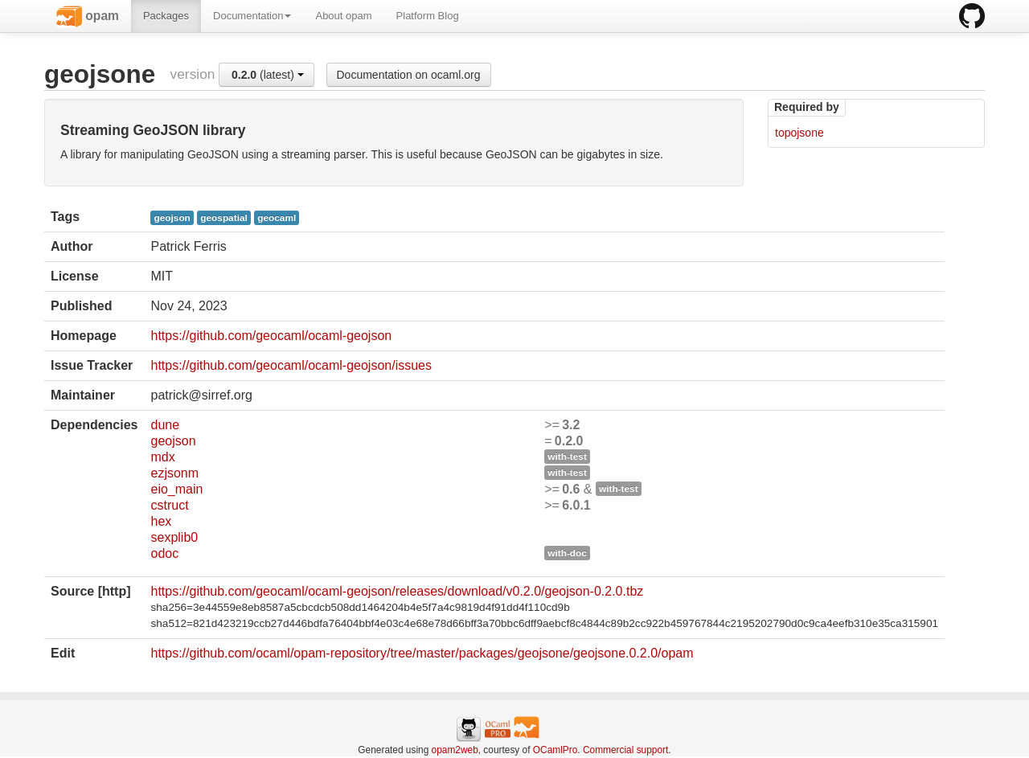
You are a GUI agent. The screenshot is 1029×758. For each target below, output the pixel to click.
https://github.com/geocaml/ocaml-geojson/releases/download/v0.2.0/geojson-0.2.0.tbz (396, 591)
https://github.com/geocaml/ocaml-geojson (271, 335)
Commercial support (625, 750)
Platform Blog (427, 16)
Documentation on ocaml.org (409, 74)
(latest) (268, 74)
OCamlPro (555, 750)
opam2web (455, 750)
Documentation (252, 16)
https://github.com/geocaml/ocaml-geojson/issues (291, 365)
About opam (343, 16)
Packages (166, 16)
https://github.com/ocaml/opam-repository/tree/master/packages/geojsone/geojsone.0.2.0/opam (421, 653)
